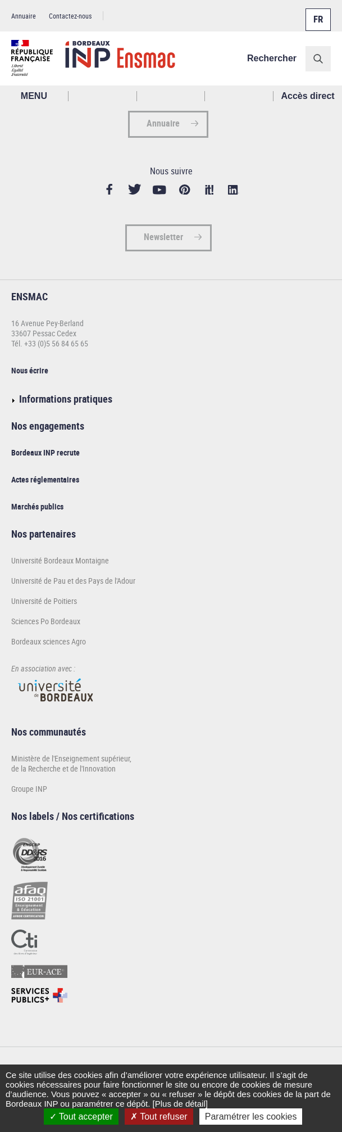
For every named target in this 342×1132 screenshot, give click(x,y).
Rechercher (272, 58)
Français (317, 12)
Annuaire (23, 15)
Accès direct (308, 96)
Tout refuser (159, 1116)
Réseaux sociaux (239, 96)
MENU (34, 96)
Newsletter (163, 237)
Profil (171, 96)
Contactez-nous (70, 15)
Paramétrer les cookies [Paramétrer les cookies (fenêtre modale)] (251, 1116)
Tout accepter (81, 1116)
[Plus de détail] (180, 1103)
